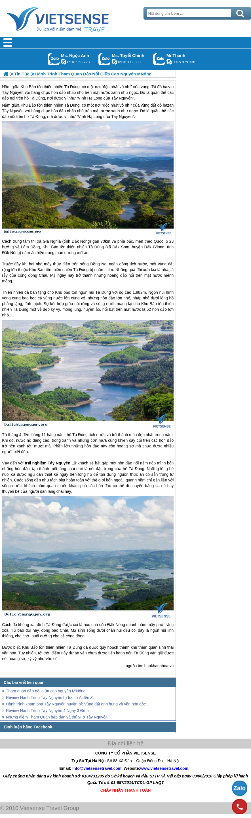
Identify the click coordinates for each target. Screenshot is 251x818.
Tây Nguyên (13, 111)
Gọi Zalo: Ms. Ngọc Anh (53, 59)
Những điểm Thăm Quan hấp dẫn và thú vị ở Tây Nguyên (56, 717)
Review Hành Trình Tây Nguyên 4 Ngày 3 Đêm (47, 710)
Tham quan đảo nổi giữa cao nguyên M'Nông (46, 691)
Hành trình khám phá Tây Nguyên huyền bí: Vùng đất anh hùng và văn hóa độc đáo (79, 704)
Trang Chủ (71, 18)
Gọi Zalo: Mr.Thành (159, 59)
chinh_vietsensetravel (114, 62)
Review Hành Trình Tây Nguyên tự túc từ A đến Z (49, 697)
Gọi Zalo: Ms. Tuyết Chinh (104, 59)
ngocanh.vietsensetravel (63, 62)
